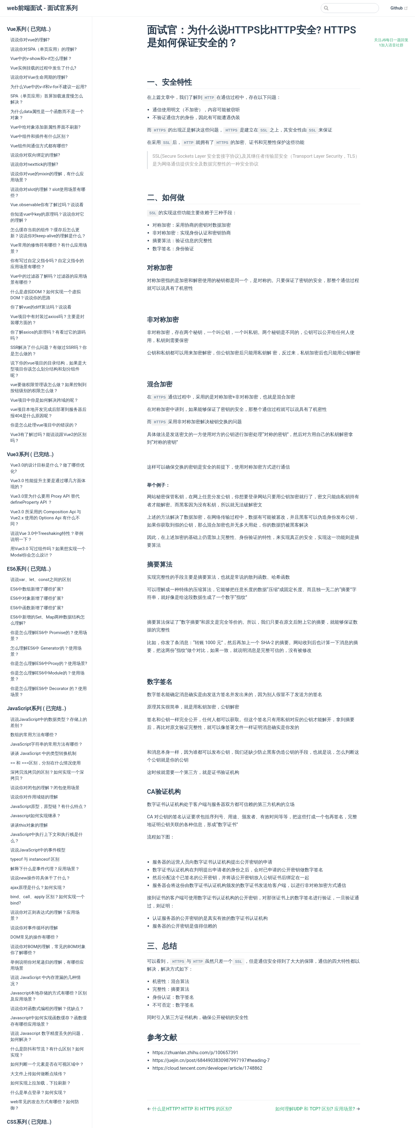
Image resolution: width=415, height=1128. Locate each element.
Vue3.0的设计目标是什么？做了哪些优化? (47, 468)
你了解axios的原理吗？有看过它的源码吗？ (48, 335)
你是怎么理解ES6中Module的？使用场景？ (47, 676)
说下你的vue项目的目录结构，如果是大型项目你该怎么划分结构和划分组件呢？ (48, 369)
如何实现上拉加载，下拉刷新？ (40, 1083)
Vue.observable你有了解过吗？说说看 (47, 204)
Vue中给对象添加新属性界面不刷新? (45, 127)
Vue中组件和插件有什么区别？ (40, 136)
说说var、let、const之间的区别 (40, 579)
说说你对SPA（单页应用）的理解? (43, 49)
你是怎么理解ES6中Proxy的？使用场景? (48, 663)
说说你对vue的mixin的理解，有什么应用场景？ (47, 177)
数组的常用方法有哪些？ (34, 734)
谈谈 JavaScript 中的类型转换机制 (43, 753)
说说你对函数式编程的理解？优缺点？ (47, 1008)
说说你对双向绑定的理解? (35, 155)
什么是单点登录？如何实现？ (38, 1092)
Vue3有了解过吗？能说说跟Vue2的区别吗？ (48, 437)
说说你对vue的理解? (30, 39)
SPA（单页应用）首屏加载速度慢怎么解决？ (46, 99)
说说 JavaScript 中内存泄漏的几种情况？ (45, 980)
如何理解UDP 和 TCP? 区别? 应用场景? (315, 1109)
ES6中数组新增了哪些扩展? (36, 589)
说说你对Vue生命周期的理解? (38, 77)
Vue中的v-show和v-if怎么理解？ (41, 58)
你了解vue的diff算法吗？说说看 (40, 307)
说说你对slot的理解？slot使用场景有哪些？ (47, 192)
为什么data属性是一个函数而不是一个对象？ (47, 114)
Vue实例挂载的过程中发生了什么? (43, 68)
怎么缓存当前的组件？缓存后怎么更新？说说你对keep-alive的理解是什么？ (48, 232)
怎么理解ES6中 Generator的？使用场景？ (46, 651)
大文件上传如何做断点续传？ (38, 1073)
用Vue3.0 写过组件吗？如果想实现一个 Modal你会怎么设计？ (48, 551)
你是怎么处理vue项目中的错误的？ (44, 425)
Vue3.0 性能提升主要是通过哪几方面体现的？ (48, 483)
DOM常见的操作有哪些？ (34, 937)
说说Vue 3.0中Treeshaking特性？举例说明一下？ (46, 536)
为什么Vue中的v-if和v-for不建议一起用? (48, 86)
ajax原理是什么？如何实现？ (38, 887)
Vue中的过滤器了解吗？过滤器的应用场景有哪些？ (48, 279)
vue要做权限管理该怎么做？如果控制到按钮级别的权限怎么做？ (48, 387)
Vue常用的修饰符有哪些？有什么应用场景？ (48, 248)
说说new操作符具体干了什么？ (40, 878)
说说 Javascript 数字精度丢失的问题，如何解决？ (47, 1036)
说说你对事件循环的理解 (34, 927)
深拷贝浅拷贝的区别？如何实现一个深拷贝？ (47, 775)
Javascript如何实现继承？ (35, 815)
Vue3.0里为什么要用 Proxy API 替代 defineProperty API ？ (45, 499)
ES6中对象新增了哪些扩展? (36, 598)
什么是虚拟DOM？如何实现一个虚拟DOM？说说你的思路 (45, 294)
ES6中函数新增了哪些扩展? (36, 607)
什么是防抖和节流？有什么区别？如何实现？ (47, 1052)
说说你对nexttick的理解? (34, 164)
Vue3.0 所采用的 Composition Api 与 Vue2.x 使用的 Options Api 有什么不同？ (45, 518)
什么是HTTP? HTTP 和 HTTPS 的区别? (192, 1109)
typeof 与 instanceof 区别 (34, 859)
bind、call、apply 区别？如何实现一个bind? (47, 899)
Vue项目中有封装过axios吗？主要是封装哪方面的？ (47, 319)
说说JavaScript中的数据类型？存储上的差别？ (48, 722)
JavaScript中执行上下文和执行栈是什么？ (46, 837)
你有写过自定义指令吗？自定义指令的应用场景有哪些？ (47, 263)
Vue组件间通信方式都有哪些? (38, 145)
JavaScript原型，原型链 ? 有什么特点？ (48, 806)
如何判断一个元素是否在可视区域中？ (47, 1064)
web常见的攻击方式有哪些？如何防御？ (44, 1104)
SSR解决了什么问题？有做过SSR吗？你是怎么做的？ (48, 350)
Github (399, 8)
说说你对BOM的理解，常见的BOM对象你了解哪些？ (48, 949)
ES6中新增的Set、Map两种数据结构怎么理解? (47, 620)
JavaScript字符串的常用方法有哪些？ (46, 744)
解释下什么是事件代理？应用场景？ (45, 868)
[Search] (350, 8)
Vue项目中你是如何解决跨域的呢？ (44, 400)
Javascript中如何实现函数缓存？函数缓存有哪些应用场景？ (48, 1021)
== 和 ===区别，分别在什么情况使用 (45, 763)
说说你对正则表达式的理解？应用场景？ (45, 915)
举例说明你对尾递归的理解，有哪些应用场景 (47, 965)
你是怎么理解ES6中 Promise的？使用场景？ (48, 635)
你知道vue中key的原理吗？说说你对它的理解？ (47, 217)
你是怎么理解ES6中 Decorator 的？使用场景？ (48, 691)
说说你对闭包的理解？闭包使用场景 (45, 787)
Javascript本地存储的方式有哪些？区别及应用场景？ (48, 996)
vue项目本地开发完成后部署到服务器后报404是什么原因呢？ (48, 412)
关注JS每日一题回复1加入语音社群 (391, 42)
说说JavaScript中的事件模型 (37, 850)
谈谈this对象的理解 (29, 825)
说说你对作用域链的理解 (34, 797)
